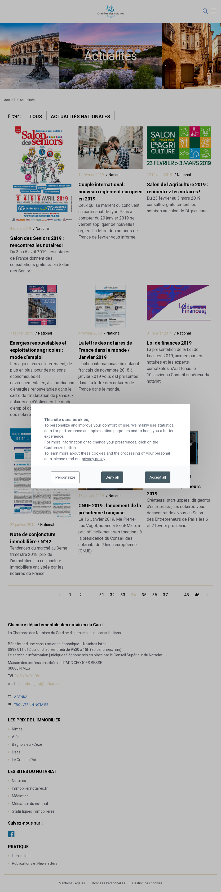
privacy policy (93, 458)
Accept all (157, 477)
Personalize (65, 477)
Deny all (112, 477)
